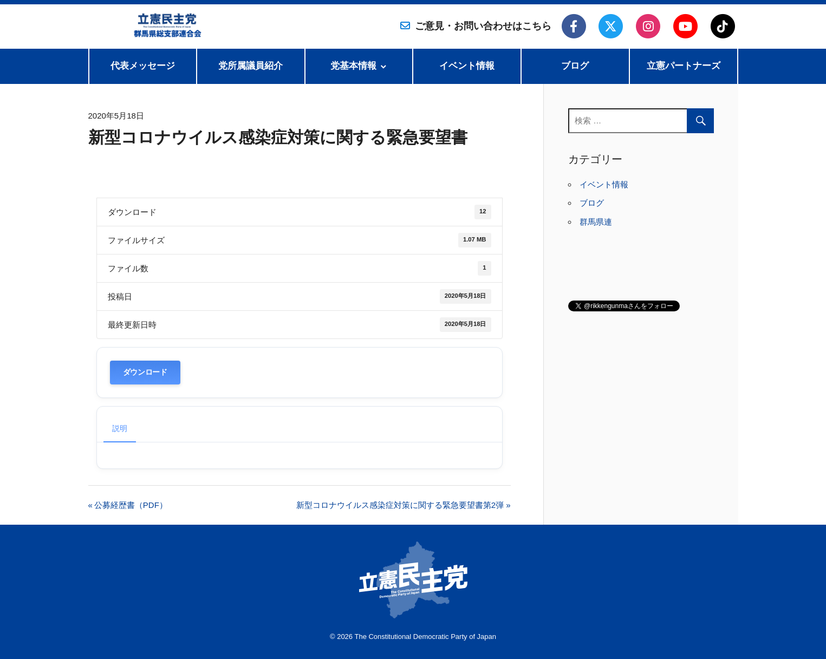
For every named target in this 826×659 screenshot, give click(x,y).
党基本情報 (353, 66)
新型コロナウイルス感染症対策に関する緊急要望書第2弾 (400, 505)
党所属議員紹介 (250, 66)
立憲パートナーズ (683, 66)
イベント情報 (467, 66)
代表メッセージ (142, 66)
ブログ (575, 66)
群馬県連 (596, 221)
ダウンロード (145, 372)
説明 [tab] (119, 428)
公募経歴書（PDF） (130, 505)
